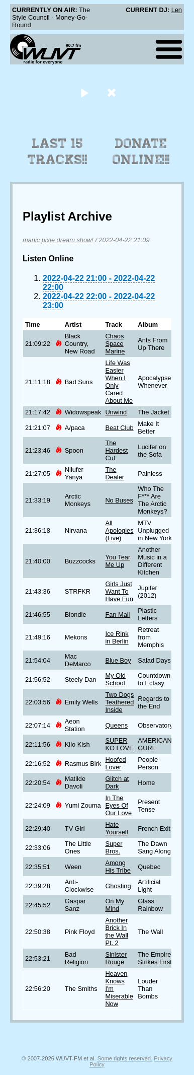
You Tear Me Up (117, 560)
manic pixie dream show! (58, 240)
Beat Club (119, 428)
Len (176, 10)
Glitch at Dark (117, 782)
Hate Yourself (116, 828)
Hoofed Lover (115, 763)
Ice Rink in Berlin (116, 637)
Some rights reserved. (125, 1058)
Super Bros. (113, 847)
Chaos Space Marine (115, 343)
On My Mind (114, 904)
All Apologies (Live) (119, 530)
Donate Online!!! (141, 151)
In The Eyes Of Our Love (118, 805)
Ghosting (118, 886)
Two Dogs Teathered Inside (119, 702)
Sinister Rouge (116, 958)
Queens (116, 725)
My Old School (115, 679)
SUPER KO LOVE (119, 744)
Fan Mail (117, 614)
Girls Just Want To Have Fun (119, 591)
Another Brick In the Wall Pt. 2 (116, 931)
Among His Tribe (118, 866)
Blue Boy (118, 660)
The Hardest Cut (116, 450)
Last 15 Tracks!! (57, 151)
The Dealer (114, 473)
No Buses (119, 500)
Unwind (116, 412)
